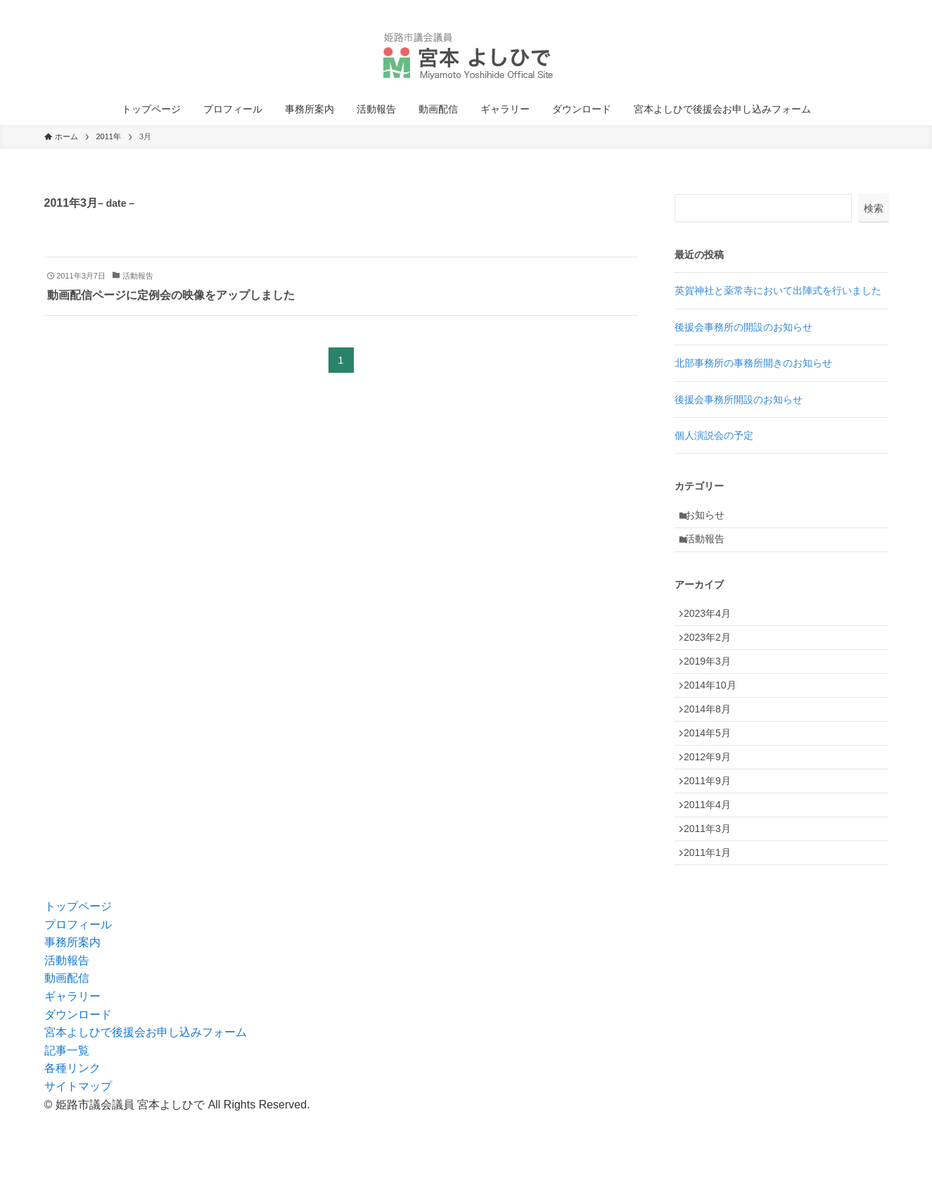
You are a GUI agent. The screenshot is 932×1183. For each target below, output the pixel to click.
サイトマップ (78, 1156)
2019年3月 (712, 685)
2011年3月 (712, 889)
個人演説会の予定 (714, 435)
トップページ (78, 976)
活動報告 (711, 547)
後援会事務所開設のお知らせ (739, 399)
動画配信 (66, 1048)
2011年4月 (712, 861)
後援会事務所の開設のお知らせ (743, 327)
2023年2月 (712, 655)
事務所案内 (72, 1012)
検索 (873, 208)
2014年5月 (712, 773)
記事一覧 (66, 1120)
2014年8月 (712, 743)
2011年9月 (712, 831)
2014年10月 (715, 714)
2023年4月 (712, 626)
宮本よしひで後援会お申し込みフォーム (145, 1102)
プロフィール (78, 993)
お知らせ (711, 517)
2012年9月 (712, 801)
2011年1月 (712, 919)
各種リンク (72, 1138)
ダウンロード (78, 1083)
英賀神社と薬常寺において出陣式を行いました (778, 290)
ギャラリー (72, 1066)
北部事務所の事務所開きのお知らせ (753, 363)
